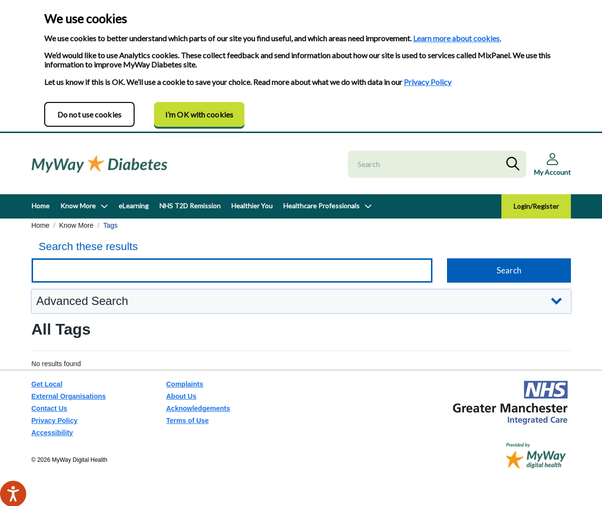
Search (515, 164)
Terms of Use (187, 420)
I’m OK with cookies (199, 114)
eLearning (134, 206)
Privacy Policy (427, 81)
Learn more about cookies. (457, 38)
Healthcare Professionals (321, 206)
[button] (301, 301)
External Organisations (69, 396)
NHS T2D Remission (190, 206)
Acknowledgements (198, 408)
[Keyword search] (232, 270)
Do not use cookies (89, 114)
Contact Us (50, 408)
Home (41, 206)
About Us (181, 396)
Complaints (184, 384)
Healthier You (252, 206)
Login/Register (536, 206)
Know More (78, 206)
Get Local (47, 384)
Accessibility (52, 433)
